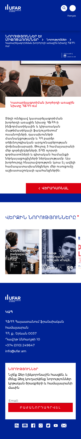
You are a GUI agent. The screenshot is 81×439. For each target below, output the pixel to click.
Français (72, 15)
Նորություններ (56, 39)
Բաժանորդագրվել (40, 407)
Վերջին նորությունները (40, 217)
